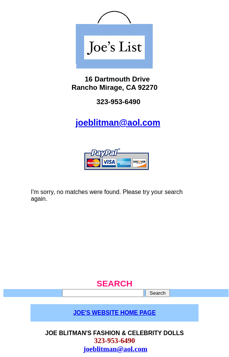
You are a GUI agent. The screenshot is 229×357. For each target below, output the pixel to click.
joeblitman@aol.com (118, 123)
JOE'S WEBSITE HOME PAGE (114, 312)
